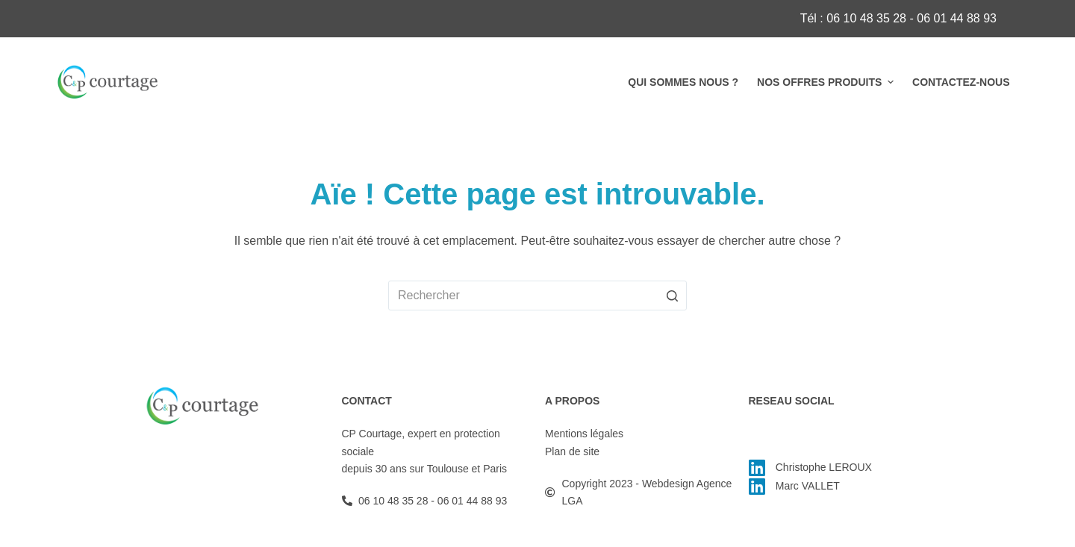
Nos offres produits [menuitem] (827, 82)
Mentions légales (584, 434)
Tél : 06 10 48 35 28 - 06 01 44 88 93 (898, 18)
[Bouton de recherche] (672, 295)
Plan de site (572, 451)
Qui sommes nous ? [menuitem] (683, 82)
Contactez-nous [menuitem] (960, 82)
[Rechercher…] (537, 295)
